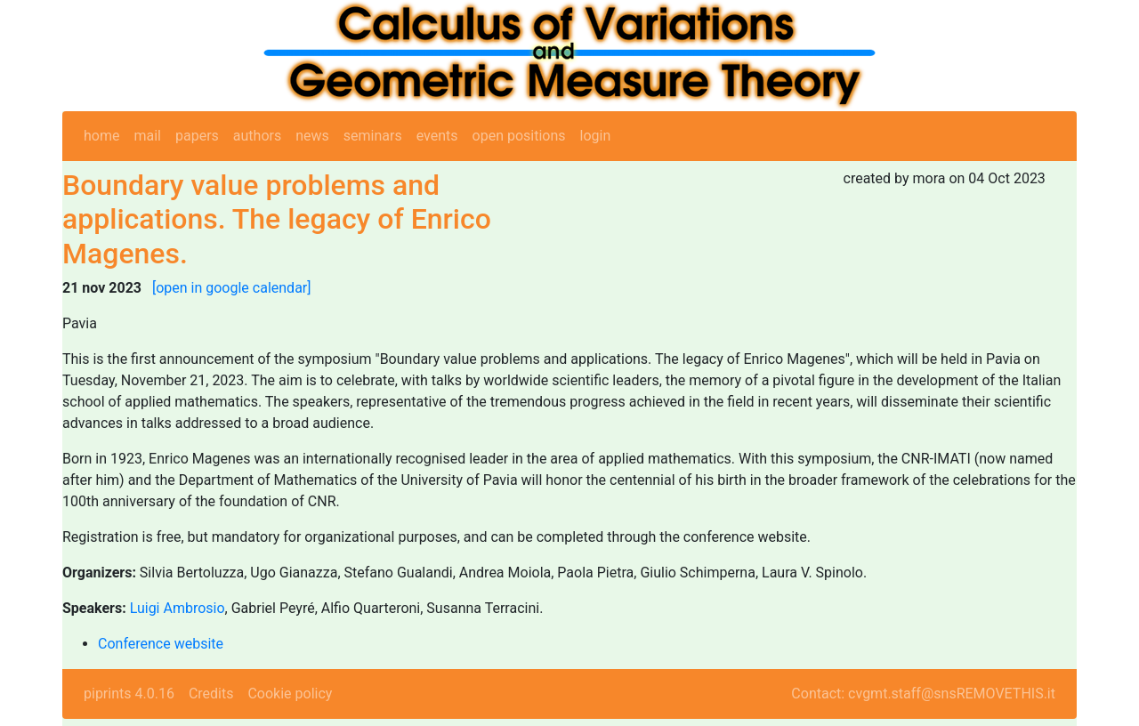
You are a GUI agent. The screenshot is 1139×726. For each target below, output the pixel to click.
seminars (372, 135)
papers (197, 135)
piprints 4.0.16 (129, 693)
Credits (211, 693)
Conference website (160, 643)
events (437, 135)
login (595, 135)
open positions (519, 135)
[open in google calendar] (231, 287)
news (312, 135)
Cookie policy (289, 693)
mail (147, 135)
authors (257, 135)
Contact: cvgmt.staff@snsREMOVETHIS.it (923, 693)
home (101, 135)
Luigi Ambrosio (177, 608)
